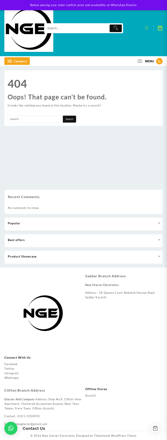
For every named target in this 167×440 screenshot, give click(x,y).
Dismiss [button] (131, 5)
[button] (10, 428)
